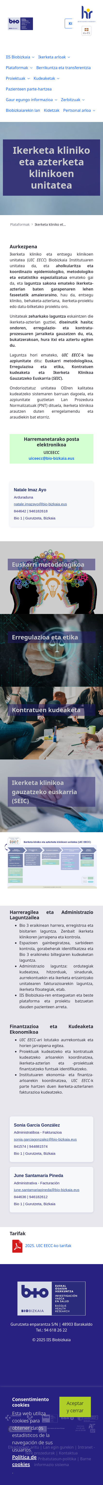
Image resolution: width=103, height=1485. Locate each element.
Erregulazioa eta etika (45, 637)
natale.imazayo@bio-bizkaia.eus (40, 504)
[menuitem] (20, 57)
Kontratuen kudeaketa (46, 710)
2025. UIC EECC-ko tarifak (40, 1245)
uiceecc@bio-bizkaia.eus (51, 458)
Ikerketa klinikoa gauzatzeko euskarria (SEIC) (44, 791)
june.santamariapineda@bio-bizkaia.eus (46, 1190)
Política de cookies (24, 1461)
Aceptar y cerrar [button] (75, 1407)
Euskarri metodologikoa (48, 564)
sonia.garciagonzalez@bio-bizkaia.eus (45, 1139)
